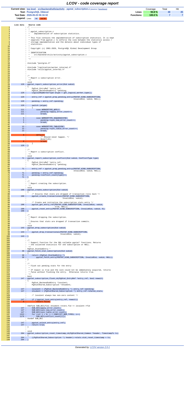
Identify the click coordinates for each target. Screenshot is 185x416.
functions (102, 9)
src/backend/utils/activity (51, 9)
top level (31, 9)
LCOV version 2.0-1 (100, 411)
